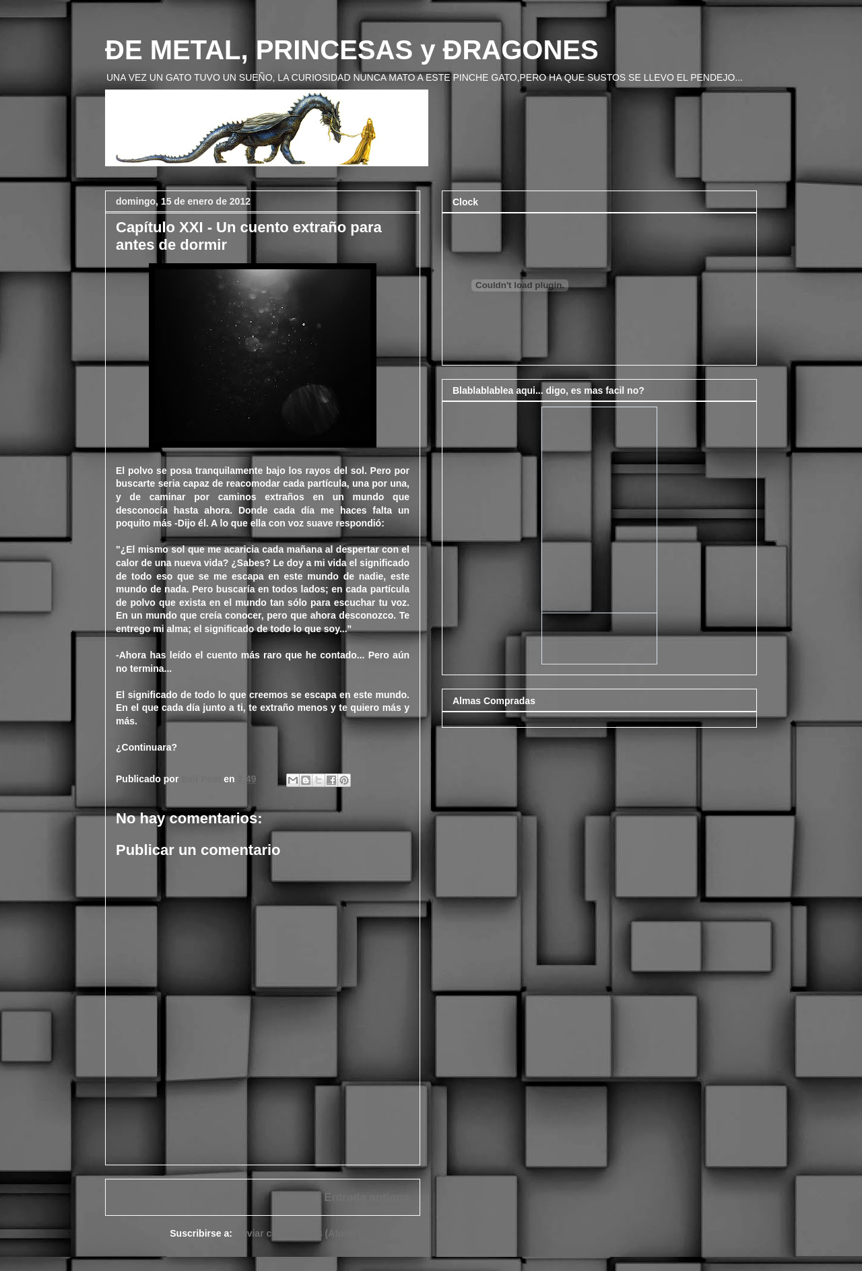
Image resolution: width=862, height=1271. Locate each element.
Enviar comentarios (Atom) (295, 1233)
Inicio (220, 1197)
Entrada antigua (366, 1197)
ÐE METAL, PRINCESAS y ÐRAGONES (352, 50)
